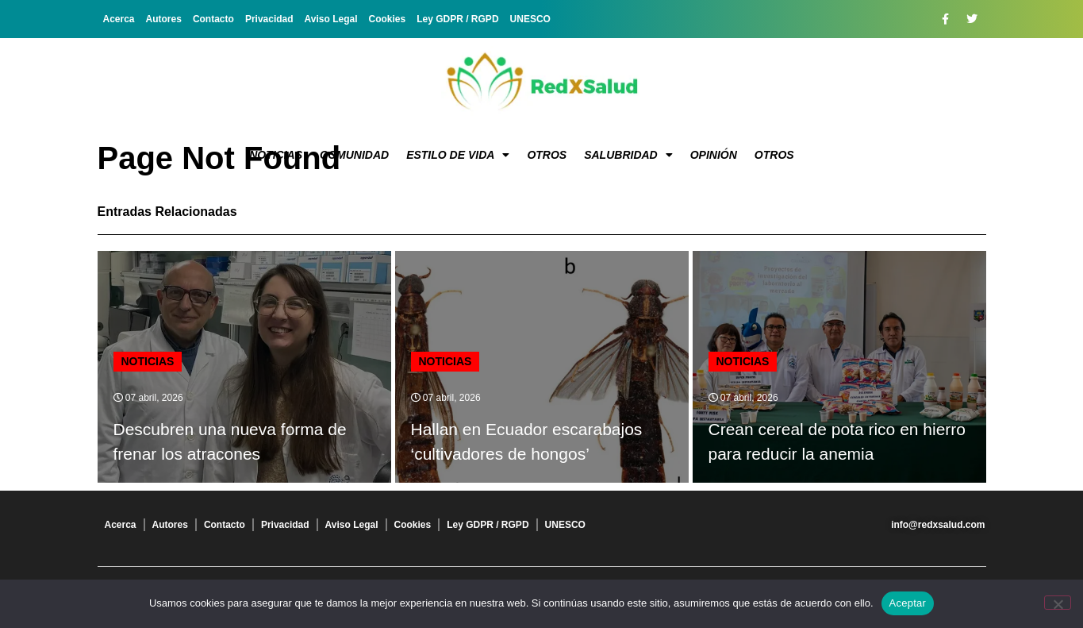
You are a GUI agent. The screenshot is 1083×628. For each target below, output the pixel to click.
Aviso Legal (331, 19)
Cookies (387, 19)
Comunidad (354, 154)
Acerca (119, 19)
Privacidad (269, 19)
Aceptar (908, 603)
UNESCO (530, 19)
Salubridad (628, 154)
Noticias (275, 154)
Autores (164, 19)
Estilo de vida (457, 154)
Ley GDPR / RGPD (457, 19)
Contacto (213, 19)
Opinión (713, 154)
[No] (1057, 602)
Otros (546, 154)
